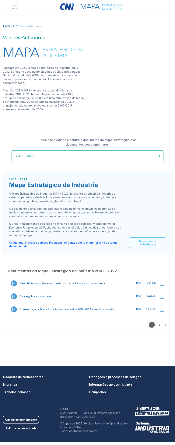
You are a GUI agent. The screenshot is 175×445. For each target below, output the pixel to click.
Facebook (5, 414)
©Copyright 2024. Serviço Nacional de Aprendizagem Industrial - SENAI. (94, 428)
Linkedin (17, 414)
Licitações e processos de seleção (115, 380)
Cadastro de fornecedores (23, 380)
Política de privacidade (21, 431)
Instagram (28, 414)
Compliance (98, 395)
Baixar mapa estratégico (146, 246)
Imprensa (10, 387)
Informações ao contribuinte (110, 387)
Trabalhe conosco (16, 395)
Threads (34, 414)
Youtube (23, 414)
